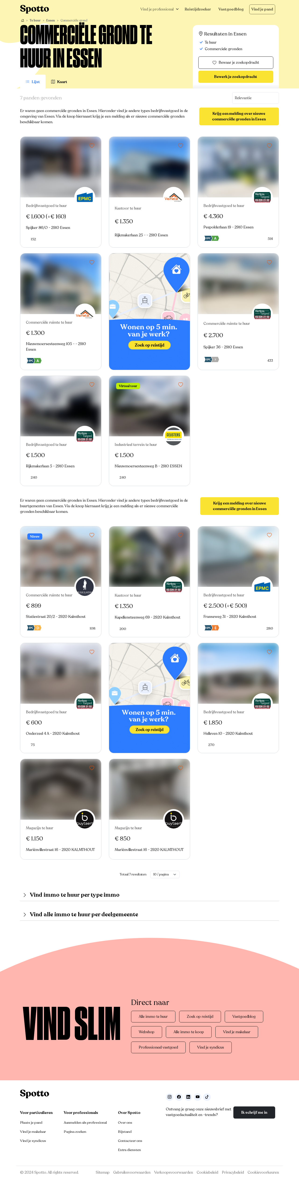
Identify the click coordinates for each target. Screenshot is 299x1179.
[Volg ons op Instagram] (169, 1097)
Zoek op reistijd (200, 1016)
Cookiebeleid (207, 1172)
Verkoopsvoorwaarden (173, 1172)
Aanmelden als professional (85, 1122)
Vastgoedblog (231, 9)
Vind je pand (262, 9)
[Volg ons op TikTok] (207, 1097)
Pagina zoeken (75, 1131)
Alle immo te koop (189, 1032)
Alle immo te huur (153, 1016)
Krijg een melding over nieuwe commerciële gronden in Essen (239, 116)
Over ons (125, 1122)
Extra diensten (129, 1150)
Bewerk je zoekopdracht (235, 76)
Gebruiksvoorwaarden (131, 1172)
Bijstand (125, 1131)
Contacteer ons (130, 1140)
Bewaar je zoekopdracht (236, 62)
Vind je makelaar (236, 1032)
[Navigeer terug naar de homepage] (34, 9)
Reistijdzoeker (198, 9)
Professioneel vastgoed (158, 1047)
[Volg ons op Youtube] (197, 1097)
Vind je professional (157, 9)
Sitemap (103, 1172)
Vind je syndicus (210, 1047)
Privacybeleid (233, 1172)
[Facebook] (179, 1097)
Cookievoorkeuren (263, 1172)
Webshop (146, 1032)
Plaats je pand (31, 1122)
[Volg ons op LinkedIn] (188, 1097)
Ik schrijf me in (254, 1112)
